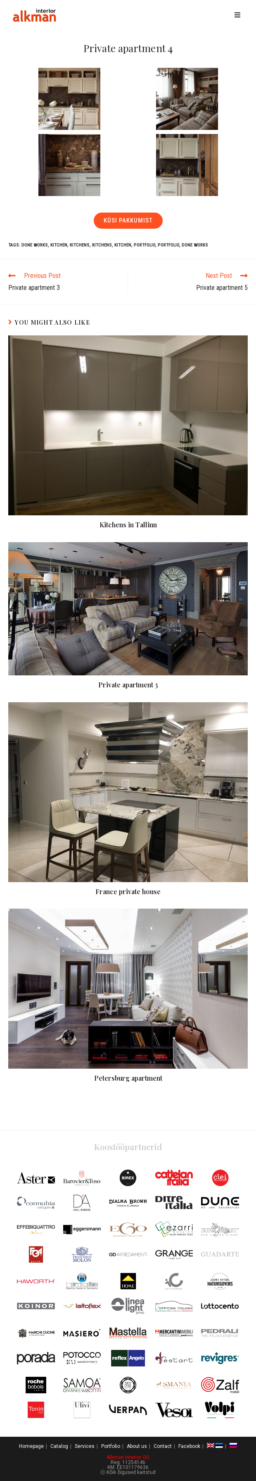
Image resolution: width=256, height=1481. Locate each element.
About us (137, 1446)
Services (85, 1446)
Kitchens (80, 245)
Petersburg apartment (128, 1078)
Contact (163, 1446)
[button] (128, 221)
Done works (34, 245)
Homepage (31, 1446)
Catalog (59, 1446)
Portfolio (144, 245)
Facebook (189, 1446)
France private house (128, 891)
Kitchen (58, 245)
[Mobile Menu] (239, 15)
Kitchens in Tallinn (128, 524)
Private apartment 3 (128, 684)
